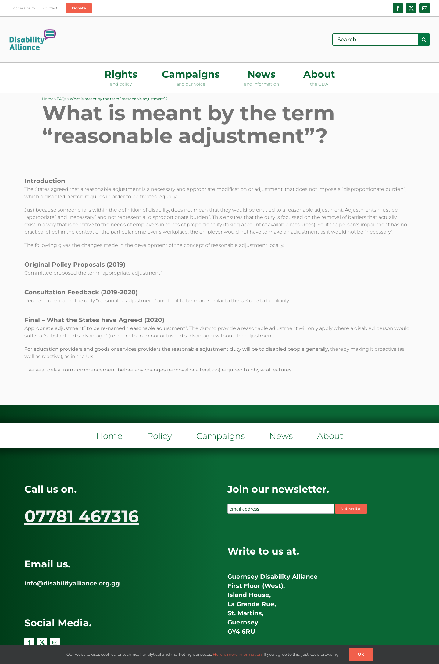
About (330, 436)
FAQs (61, 99)
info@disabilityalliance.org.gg (72, 583)
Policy (159, 436)
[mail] (55, 642)
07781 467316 (81, 516)
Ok (361, 654)
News (281, 436)
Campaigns (220, 436)
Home (47, 99)
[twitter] (42, 642)
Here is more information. (238, 654)
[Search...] (375, 39)
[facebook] (29, 642)
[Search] (424, 39)
